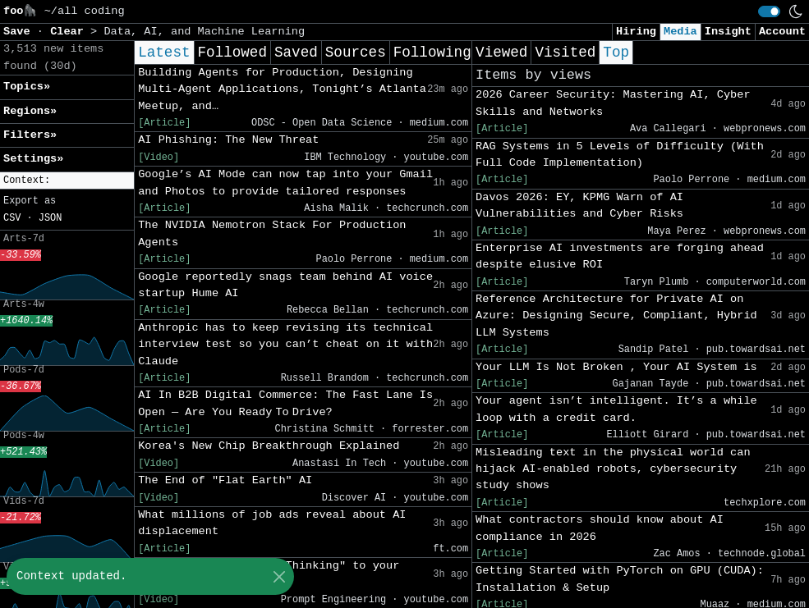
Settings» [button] (33, 159)
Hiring (636, 31)
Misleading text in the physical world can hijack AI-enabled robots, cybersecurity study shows (613, 469)
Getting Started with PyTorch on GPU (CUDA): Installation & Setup (620, 579)
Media (680, 31)
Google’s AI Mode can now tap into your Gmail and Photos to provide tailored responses (285, 182)
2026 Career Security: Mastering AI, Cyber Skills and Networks (613, 103)
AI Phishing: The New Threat (228, 140)
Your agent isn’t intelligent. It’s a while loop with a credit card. (616, 409)
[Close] (278, 576)
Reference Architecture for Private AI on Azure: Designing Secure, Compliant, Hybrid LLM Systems (616, 316)
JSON (50, 218)
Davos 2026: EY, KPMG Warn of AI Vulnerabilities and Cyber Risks (579, 205)
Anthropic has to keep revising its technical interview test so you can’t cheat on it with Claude (285, 345)
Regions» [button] (30, 111)
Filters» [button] (30, 135)
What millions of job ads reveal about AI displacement (272, 523)
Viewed (501, 52)
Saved (296, 52)
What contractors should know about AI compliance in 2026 (600, 528)
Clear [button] (70, 31)
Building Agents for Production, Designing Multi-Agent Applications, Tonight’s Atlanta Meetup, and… (282, 89)
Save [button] (20, 31)
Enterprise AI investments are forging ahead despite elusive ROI (620, 256)
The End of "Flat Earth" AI (225, 480)
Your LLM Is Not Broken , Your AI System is (616, 367)
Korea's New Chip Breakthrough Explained (268, 446)
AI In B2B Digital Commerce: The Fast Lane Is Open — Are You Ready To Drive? (285, 403)
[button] (67, 181)
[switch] (769, 11)
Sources (355, 52)
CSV (12, 218)
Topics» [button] (26, 86)
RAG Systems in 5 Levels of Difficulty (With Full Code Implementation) (620, 154)
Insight (728, 31)
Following (432, 52)
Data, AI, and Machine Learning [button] (204, 31)
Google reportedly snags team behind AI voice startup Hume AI (285, 285)
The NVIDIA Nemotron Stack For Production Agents (272, 233)
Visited (565, 52)
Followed (232, 52)
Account (782, 31)
